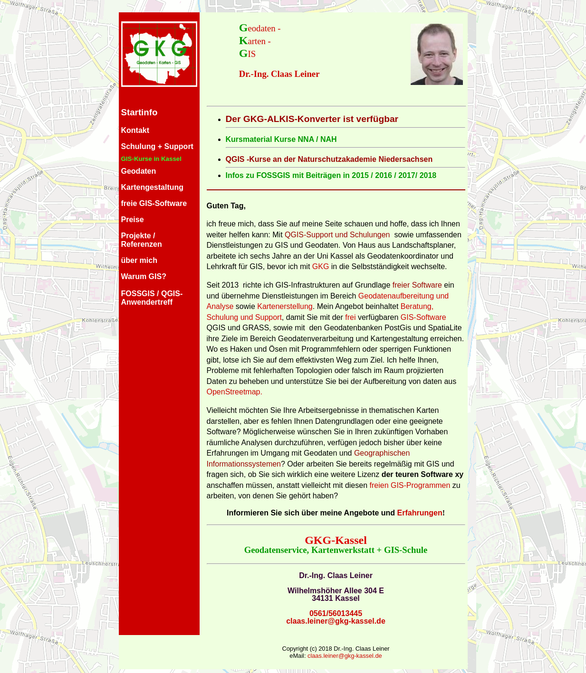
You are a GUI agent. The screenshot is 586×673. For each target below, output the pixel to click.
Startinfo (139, 112)
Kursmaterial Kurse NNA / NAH (281, 139)
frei (350, 317)
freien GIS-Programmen (408, 485)
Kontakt (135, 130)
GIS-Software (423, 317)
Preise (132, 219)
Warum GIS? (143, 276)
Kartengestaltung (152, 187)
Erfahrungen (419, 513)
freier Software (417, 285)
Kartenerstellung (285, 306)
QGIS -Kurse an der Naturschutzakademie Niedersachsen (329, 159)
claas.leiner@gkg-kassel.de (335, 621)
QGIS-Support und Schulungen (337, 235)
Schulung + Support (157, 146)
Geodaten (138, 171)
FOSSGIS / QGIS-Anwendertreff (152, 298)
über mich (139, 260)
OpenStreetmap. (234, 392)
